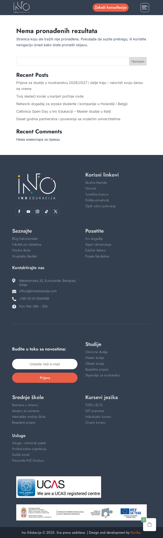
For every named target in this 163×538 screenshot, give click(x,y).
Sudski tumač (21, 454)
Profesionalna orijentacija (29, 448)
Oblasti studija (94, 363)
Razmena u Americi (25, 404)
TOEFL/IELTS (94, 404)
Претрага (137, 61)
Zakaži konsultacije (110, 7)
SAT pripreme (94, 410)
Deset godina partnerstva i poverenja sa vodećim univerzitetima (68, 119)
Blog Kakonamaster (25, 238)
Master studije (94, 357)
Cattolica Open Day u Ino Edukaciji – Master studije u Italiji (63, 111)
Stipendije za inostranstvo (102, 375)
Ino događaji (94, 238)
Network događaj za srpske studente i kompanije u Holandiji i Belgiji (71, 104)
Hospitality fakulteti (24, 256)
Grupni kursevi (95, 422)
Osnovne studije (96, 351)
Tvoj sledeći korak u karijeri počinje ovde (50, 96)
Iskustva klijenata (96, 182)
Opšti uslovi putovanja (100, 206)
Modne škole (21, 250)
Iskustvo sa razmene (25, 410)
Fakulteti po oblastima (26, 244)
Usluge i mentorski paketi (29, 442)
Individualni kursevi (98, 416)
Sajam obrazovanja (98, 244)
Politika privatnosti (97, 200)
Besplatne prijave (96, 369)
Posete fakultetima (97, 256)
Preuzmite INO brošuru (28, 460)
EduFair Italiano (95, 250)
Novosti (90, 188)
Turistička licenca (96, 194)
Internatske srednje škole (28, 416)
